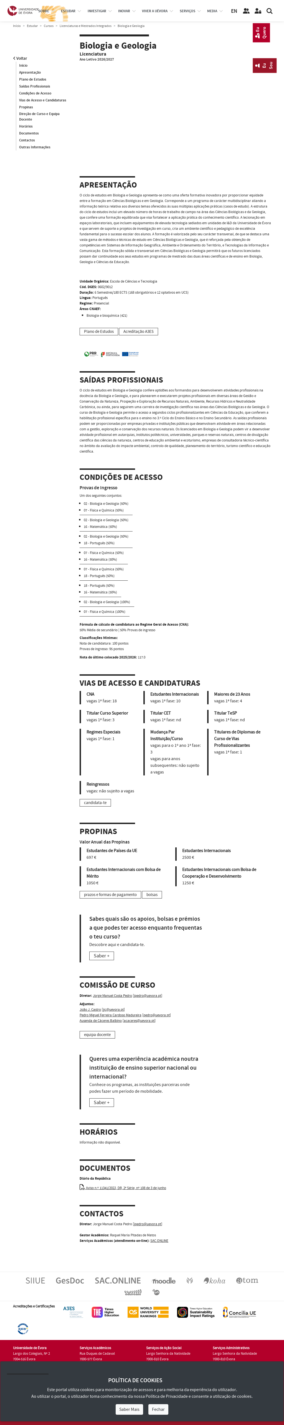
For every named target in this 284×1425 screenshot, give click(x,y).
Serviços (187, 11)
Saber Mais (129, 1409)
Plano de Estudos (32, 79)
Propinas (26, 107)
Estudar (32, 26)
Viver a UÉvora (155, 11)
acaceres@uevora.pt (139, 1020)
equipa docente (97, 1034)
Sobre (43, 11)
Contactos (27, 140)
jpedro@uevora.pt (147, 995)
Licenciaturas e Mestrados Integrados (85, 26)
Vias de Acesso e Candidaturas (42, 100)
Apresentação (30, 72)
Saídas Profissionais (34, 86)
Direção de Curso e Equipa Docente (39, 117)
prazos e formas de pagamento (110, 894)
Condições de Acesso (35, 93)
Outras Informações (34, 147)
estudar (68, 11)
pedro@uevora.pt (156, 1015)
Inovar (124, 11)
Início (17, 26)
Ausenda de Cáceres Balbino (101, 1020)
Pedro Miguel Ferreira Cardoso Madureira (110, 1015)
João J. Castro (90, 1009)
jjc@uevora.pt (113, 1009)
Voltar (20, 58)
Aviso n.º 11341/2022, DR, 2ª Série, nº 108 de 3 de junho (123, 1188)
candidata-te (95, 802)
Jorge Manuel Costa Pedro (112, 995)
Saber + (102, 956)
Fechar (158, 1409)
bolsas (152, 894)
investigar (97, 11)
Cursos (49, 26)
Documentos (29, 133)
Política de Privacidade (167, 1396)
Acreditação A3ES (138, 331)
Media (212, 11)
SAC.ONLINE (159, 1240)
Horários (26, 126)
